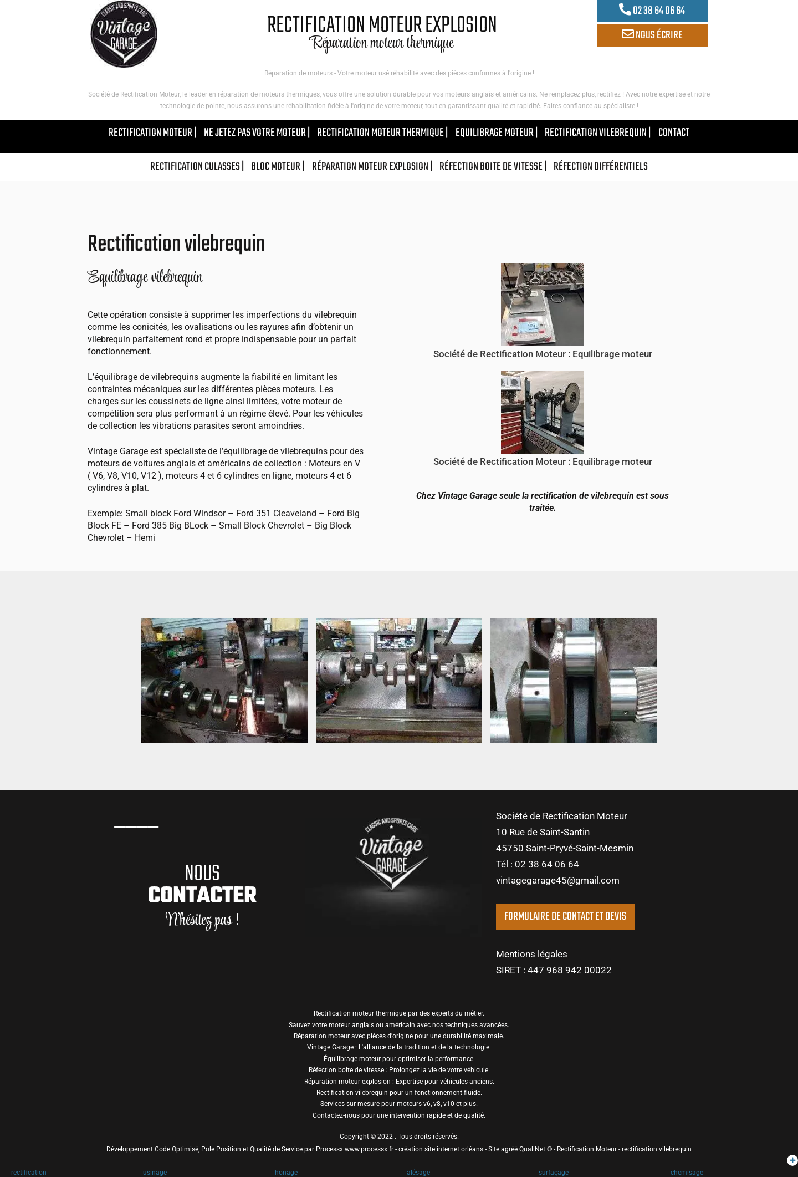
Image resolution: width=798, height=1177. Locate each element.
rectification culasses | (197, 166)
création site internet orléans (440, 1149)
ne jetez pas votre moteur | (257, 132)
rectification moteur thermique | (382, 132)
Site (493, 1149)
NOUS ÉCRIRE (652, 35)
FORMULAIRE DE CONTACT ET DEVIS (565, 916)
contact (673, 132)
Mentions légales (531, 954)
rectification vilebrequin (657, 1149)
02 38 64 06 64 (652, 10)
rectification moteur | (152, 132)
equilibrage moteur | (497, 132)
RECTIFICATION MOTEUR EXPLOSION (382, 25)
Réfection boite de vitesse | (492, 166)
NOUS (202, 885)
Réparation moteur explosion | (372, 166)
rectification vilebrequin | (598, 132)
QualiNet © (535, 1149)
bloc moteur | (277, 166)
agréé (509, 1149)
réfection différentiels (601, 166)
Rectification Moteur (587, 1149)
